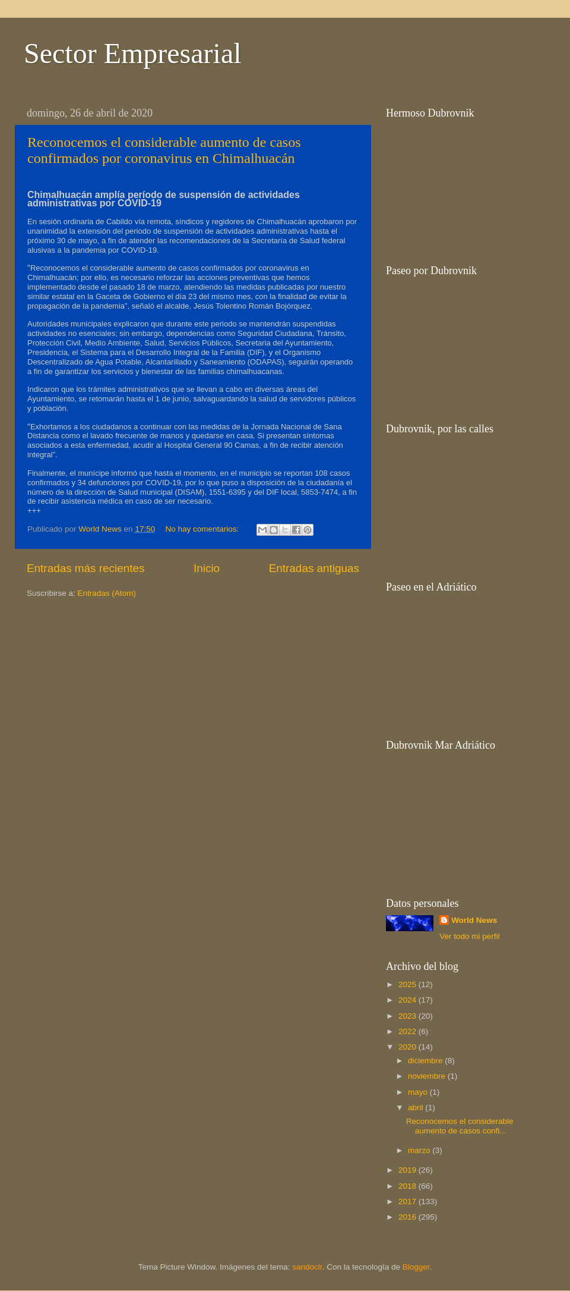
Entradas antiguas (314, 568)
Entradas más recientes (85, 568)
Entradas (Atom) (107, 593)
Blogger (416, 1266)
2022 (408, 1031)
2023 (408, 1016)
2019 (408, 1170)
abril (416, 1107)
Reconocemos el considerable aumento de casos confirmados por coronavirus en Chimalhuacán (164, 150)
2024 (408, 999)
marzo (420, 1150)
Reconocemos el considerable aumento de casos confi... (460, 1126)
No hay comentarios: (203, 528)
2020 (408, 1046)
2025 (408, 984)
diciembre (426, 1060)
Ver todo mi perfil (469, 936)
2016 (408, 1217)
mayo (419, 1092)
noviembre (428, 1076)
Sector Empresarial (133, 53)
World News (474, 920)
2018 (408, 1186)
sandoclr (307, 1266)
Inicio (207, 568)
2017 (408, 1201)
